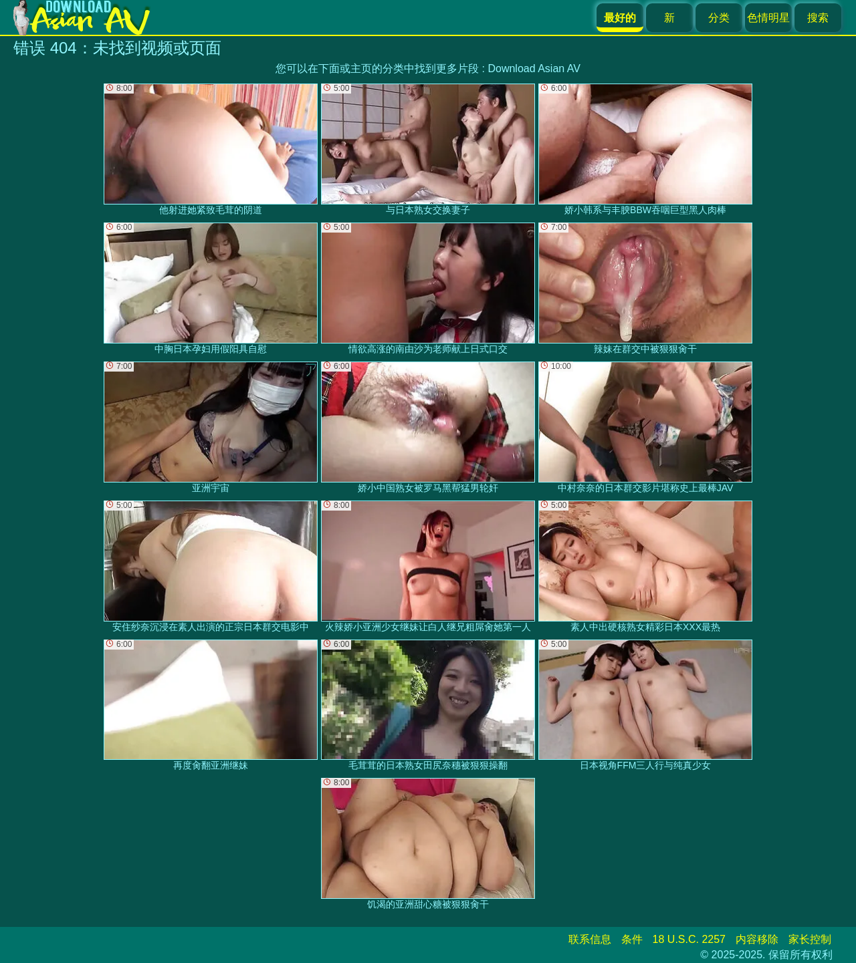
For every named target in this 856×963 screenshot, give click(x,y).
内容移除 (757, 939)
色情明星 (768, 17)
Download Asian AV (534, 68)
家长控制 (809, 939)
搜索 (818, 17)
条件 (632, 939)
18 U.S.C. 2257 (689, 939)
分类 (719, 17)
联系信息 (589, 939)
